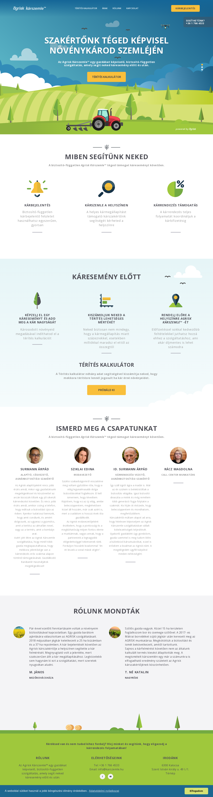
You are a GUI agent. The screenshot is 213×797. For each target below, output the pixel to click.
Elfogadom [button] (196, 791)
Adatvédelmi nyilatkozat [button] (104, 790)
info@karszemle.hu (111, 769)
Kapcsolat (132, 8)
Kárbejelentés (185, 8)
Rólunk (117, 8)
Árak (105, 8)
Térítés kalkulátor (86, 8)
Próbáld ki (106, 390)
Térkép (170, 773)
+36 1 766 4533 (195, 23)
